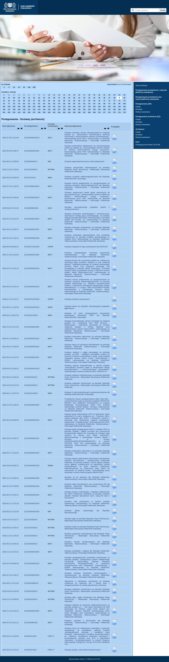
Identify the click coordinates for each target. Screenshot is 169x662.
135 (49, 109)
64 (69, 101)
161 (54, 112)
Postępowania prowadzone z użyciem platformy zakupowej (151, 91)
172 (109, 112)
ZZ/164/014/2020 (31, 315)
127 (9, 109)
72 (109, 101)
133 (39, 109)
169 (94, 112)
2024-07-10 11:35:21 (10, 575)
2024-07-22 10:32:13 (10, 268)
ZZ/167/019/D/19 (30, 169)
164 (69, 112)
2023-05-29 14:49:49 (10, 198)
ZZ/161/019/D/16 (30, 536)
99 (119, 103)
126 (4, 109)
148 (114, 109)
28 (14, 98)
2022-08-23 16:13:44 (10, 650)
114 (69, 106)
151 (4, 112)
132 (34, 109)
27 (9, 98)
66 (79, 101)
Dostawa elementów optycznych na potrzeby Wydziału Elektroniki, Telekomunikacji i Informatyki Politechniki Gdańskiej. (87, 339)
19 (94, 95)
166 (79, 112)
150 (124, 109)
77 (9, 103)
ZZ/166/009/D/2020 (31, 238)
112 (59, 106)
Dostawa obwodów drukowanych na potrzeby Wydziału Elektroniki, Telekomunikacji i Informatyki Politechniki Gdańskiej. (87, 229)
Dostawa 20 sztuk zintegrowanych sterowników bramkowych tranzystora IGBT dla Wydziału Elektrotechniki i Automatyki (87, 315)
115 (74, 106)
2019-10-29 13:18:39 (10, 591)
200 (34, 87)
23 (114, 95)
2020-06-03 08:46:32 (10, 247)
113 (64, 106)
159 (44, 112)
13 (64, 95)
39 (69, 98)
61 (54, 101)
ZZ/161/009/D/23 (30, 544)
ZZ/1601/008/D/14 (31, 583)
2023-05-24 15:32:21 (10, 495)
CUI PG (97, 659)
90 (74, 103)
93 (89, 103)
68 (89, 101)
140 (74, 109)
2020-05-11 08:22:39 (10, 315)
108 (39, 106)
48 (114, 98)
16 (79, 95)
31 (29, 98)
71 (104, 101)
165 (74, 112)
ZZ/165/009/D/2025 (31, 255)
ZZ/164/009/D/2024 (31, 339)
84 (44, 103)
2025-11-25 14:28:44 (10, 405)
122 (109, 106)
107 (34, 106)
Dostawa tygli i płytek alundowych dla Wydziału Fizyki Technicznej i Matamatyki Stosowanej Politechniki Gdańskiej (87, 599)
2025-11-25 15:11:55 (10, 327)
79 (19, 103)
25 (124, 95)
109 (44, 106)
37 (59, 98)
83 (39, 103)
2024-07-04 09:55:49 (10, 563)
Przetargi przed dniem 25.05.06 (147, 145)
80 (24, 103)
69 (94, 101)
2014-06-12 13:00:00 (10, 161)
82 (34, 103)
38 (64, 98)
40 (74, 98)
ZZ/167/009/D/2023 (31, 198)
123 (114, 106)
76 (4, 103)
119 (94, 106)
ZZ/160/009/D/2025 (31, 611)
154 (19, 112)
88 (64, 103)
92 (84, 103)
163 (64, 112)
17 (84, 95)
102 (9, 106)
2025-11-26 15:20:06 (10, 255)
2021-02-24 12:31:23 (10, 357)
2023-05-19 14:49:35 (10, 544)
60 (49, 101)
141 (79, 109)
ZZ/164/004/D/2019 (31, 369)
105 (24, 106)
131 (29, 109)
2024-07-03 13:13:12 (10, 623)
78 (14, 103)
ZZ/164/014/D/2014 (31, 307)
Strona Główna (141, 85)
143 (89, 109)
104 (19, 106)
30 (19, 87)
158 (39, 112)
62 (59, 101)
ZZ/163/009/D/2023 (31, 420)
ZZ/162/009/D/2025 (31, 478)
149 (119, 109)
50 (24, 87)
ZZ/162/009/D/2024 (31, 486)
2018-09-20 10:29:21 (10, 528)
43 (89, 98)
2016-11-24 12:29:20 (10, 536)
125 (124, 106)
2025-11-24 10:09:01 (10, 478)
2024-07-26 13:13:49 (10, 138)
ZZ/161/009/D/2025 (31, 552)
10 (14, 87)
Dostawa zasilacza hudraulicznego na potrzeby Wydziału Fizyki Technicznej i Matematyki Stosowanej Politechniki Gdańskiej (87, 377)
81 (29, 103)
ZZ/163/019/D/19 (30, 385)
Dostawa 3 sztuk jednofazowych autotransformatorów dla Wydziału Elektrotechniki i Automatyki (87, 393)
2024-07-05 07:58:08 (10, 486)
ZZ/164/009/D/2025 (31, 327)
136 (54, 109)
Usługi (137, 107)
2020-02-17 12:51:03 (10, 453)
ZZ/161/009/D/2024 (31, 563)
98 (114, 103)
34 (44, 98)
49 (119, 98)
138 (64, 109)
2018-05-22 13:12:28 (10, 512)
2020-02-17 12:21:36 (10, 503)
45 (99, 98)
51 (4, 101)
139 (69, 109)
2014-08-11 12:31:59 (10, 307)
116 (79, 106)
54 (19, 101)
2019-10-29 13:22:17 (10, 520)
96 (104, 103)
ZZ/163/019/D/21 (30, 377)
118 (89, 106)
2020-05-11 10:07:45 (10, 393)
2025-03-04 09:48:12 (10, 466)
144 (94, 109)
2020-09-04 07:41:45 (10, 208)
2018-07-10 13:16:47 (10, 299)
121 (104, 106)
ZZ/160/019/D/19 (30, 591)
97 (109, 103)
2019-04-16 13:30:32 (10, 369)
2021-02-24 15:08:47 (10, 229)
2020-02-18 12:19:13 (10, 238)
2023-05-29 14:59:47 (10, 151)
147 (109, 109)
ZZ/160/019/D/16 (30, 599)
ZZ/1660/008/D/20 (31, 208)
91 (79, 103)
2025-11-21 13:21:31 (10, 552)
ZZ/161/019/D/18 (30, 528)
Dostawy (138, 109)
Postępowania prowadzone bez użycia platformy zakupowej (148, 98)
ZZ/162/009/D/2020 (31, 503)
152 (9, 112)
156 (29, 112)
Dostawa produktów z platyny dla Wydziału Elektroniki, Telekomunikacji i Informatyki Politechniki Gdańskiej (87, 552)
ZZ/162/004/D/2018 (31, 512)
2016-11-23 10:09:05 (10, 599)
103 (14, 106)
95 (99, 103)
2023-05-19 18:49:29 (10, 178)
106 (29, 106)
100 (29, 87)
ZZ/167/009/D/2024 (31, 186)
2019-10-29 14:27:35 (10, 385)
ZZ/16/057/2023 (30, 636)
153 (14, 112)
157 (34, 112)
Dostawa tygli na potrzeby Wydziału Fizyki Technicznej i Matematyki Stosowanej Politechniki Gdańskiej (87, 520)
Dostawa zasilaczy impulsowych (77, 299)
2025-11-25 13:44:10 (10, 611)
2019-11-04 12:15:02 (10, 169)
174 (119, 112)
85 (49, 103)
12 (59, 95)
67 (84, 101)
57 (34, 101)
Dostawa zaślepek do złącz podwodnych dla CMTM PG (86, 247)
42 (84, 98)
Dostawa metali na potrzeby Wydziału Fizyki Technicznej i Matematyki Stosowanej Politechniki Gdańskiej (87, 528)
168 (89, 112)
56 (29, 101)
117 (84, 106)
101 (4, 106)
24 (119, 95)
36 (54, 98)
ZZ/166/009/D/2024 (31, 219)
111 (54, 106)
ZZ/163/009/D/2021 (31, 438)
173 (114, 112)
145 (99, 109)
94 (94, 103)
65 (74, 101)
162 (59, 112)
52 (9, 101)
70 (99, 101)
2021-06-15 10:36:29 (10, 377)
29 (19, 98)
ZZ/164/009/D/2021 (31, 357)
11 (54, 95)
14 (69, 95)
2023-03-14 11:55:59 (10, 636)
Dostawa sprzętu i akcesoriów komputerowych (83, 650)
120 (99, 106)
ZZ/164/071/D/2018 (31, 299)
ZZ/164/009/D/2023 (31, 347)
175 (124, 112)
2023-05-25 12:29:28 (10, 347)
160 (49, 112)
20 (99, 95)
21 (104, 95)
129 (19, 109)
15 (74, 95)
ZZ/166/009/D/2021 (31, 229)
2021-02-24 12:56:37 (10, 438)
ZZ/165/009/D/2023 (31, 287)
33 (39, 98)
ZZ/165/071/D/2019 (31, 247)
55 (24, 101)
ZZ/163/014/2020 (31, 393)
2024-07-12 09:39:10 (10, 339)
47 (109, 98)
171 (104, 112)
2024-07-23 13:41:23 (10, 219)
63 (64, 101)
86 (54, 103)
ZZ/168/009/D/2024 (31, 138)
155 (24, 112)
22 (109, 95)
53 (14, 101)
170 (99, 112)
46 (104, 98)
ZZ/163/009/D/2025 (31, 405)
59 (44, 101)
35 (49, 98)
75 (124, 101)
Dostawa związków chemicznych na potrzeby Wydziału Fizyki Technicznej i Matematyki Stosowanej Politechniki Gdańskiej (87, 385)
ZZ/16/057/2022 (30, 650)
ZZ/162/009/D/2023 (31, 495)
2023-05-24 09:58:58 (10, 420)
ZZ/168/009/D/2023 (31, 151)
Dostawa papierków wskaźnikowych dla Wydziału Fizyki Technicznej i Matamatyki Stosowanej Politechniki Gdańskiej (87, 536)
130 (24, 109)
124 (119, 106)
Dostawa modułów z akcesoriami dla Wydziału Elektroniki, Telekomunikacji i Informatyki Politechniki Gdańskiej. (87, 623)
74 (119, 101)
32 (34, 98)
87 (59, 103)
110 (49, 106)
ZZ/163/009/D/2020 (31, 453)
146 (104, 109)
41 (79, 98)
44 (94, 98)
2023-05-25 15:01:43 (10, 287)
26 (4, 98)
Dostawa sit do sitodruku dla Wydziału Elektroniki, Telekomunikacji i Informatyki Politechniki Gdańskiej (87, 478)
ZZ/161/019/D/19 (30, 520)
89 (69, 103)
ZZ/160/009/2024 (31, 623)
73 (114, 101)
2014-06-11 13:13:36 (10, 583)
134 (44, 109)
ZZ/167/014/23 (30, 178)
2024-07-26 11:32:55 (10, 186)
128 (14, 109)
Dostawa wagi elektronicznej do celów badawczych (84, 161)
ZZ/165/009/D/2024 (31, 268)
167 (84, 112)
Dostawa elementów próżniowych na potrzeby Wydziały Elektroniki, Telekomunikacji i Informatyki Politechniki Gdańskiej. (87, 453)
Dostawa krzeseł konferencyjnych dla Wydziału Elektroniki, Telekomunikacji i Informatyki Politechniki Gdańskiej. (87, 544)
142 (84, 109)
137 (59, 109)
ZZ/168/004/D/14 (30, 161)
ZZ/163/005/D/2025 (31, 466)
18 (89, 95)
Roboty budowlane (142, 112)
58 (39, 101)
